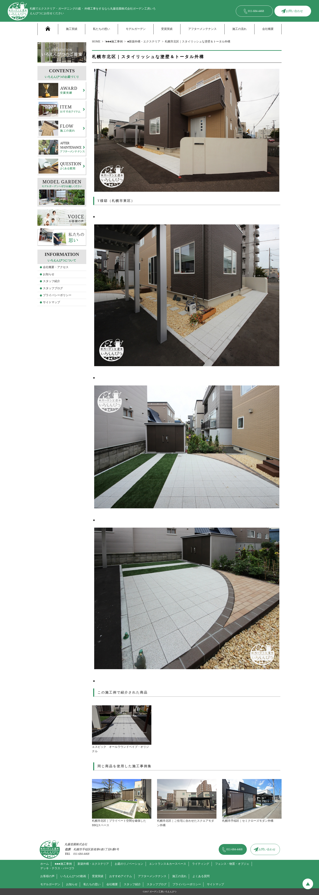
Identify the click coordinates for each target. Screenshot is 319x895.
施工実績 (71, 28)
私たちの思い (92, 884)
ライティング (200, 863)
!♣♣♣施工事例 (114, 41)
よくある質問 (201, 876)
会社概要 (268, 28)
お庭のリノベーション (129, 863)
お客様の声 (47, 876)
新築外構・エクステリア (93, 863)
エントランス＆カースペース (167, 863)
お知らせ (48, 274)
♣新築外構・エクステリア (143, 41)
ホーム (44, 863)
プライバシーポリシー (57, 295)
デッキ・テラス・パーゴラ (57, 868)
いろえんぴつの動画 (73, 876)
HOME (96, 41)
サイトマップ (51, 302)
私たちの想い (101, 28)
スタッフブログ (53, 288)
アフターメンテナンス (202, 28)
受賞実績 (167, 28)
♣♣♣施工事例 (63, 863)
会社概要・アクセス (56, 267)
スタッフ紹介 (51, 281)
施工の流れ (239, 28)
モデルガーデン (136, 28)
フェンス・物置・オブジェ (232, 863)
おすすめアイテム (120, 876)
